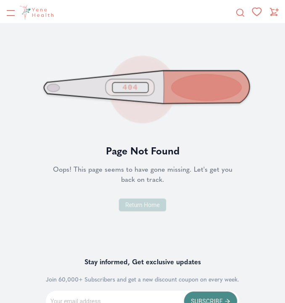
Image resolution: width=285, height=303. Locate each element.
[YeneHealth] (29, 12)
